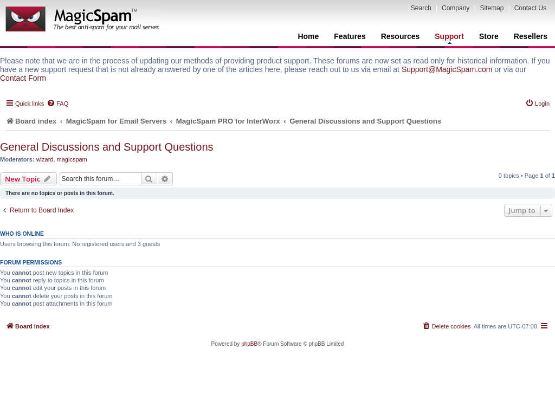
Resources (400, 36)
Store (489, 36)
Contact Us (530, 8)
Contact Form (23, 78)
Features (349, 36)
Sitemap (492, 8)
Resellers (530, 36)
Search (421, 8)
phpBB (249, 344)
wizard (45, 159)
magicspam (72, 159)
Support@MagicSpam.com (447, 69)
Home (308, 36)
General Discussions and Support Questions (107, 147)
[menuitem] (57, 103)
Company (455, 8)
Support (449, 38)
